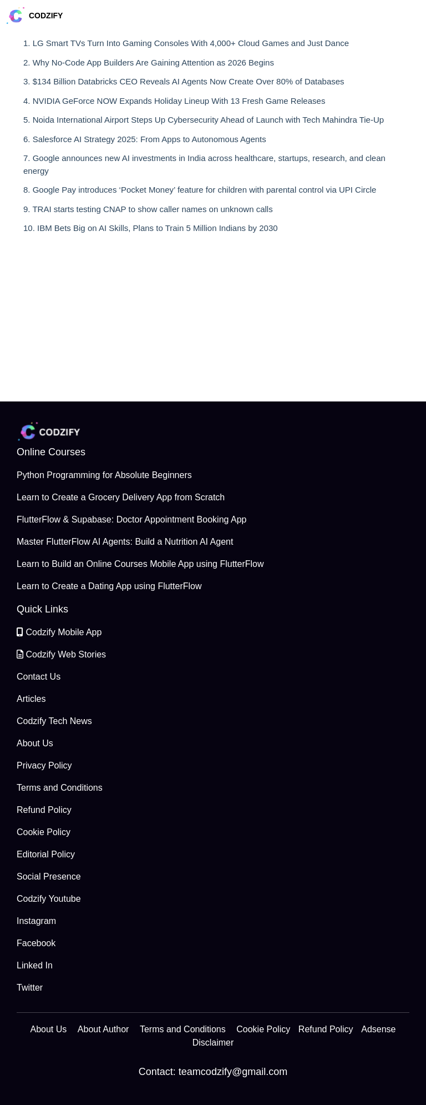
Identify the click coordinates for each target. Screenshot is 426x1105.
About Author (103, 1029)
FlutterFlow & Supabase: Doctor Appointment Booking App (131, 519)
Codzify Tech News (54, 721)
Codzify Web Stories (61, 654)
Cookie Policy (43, 832)
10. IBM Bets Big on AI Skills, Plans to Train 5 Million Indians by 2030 (150, 228)
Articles (31, 699)
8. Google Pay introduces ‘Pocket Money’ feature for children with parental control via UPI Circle (199, 189)
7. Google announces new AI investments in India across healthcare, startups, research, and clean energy (204, 164)
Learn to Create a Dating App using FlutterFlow (109, 586)
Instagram (36, 921)
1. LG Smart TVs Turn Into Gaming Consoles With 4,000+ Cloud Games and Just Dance (186, 43)
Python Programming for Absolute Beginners (104, 475)
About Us (35, 743)
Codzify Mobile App (59, 632)
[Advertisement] (213, 323)
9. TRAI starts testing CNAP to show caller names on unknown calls (148, 209)
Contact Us (38, 676)
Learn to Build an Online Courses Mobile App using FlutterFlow (140, 564)
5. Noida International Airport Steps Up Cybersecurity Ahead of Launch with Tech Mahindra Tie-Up (203, 119)
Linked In (35, 965)
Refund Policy (44, 810)
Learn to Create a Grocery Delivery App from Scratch (121, 497)
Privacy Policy (44, 765)
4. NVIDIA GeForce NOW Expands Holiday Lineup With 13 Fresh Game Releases (174, 101)
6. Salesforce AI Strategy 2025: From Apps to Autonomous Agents (144, 139)
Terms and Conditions (60, 787)
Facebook (36, 943)
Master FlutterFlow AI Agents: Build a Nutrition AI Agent (125, 541)
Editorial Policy (46, 854)
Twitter (30, 987)
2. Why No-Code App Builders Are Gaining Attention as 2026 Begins (148, 62)
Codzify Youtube (49, 898)
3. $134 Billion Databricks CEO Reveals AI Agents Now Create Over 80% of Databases (183, 81)
